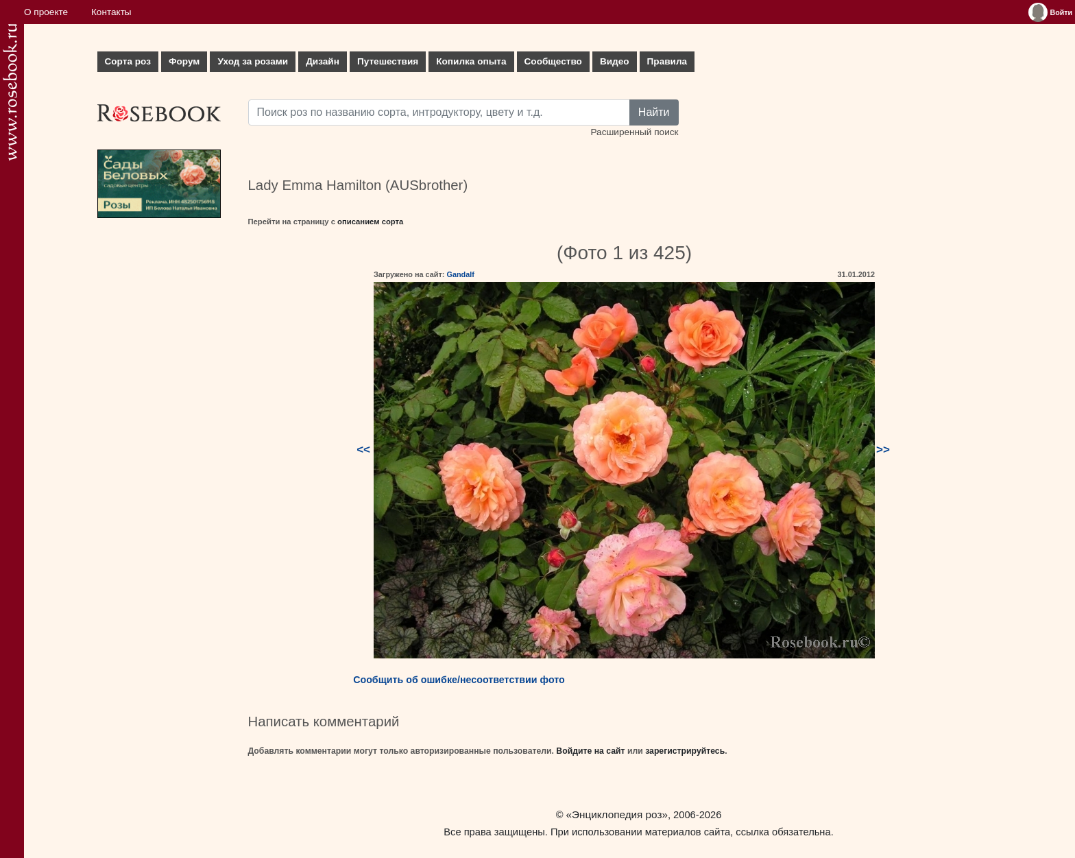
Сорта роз (128, 61)
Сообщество (553, 61)
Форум (184, 61)
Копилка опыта (471, 61)
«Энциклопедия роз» (617, 814)
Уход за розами (252, 61)
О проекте (46, 12)
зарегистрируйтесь (685, 751)
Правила (667, 61)
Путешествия (387, 61)
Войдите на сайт (590, 751)
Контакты (111, 12)
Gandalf (460, 274)
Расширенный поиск (634, 132)
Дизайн (322, 61)
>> (883, 449)
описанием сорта (370, 221)
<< (363, 449)
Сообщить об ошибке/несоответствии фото (459, 679)
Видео (614, 61)
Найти (654, 112)
